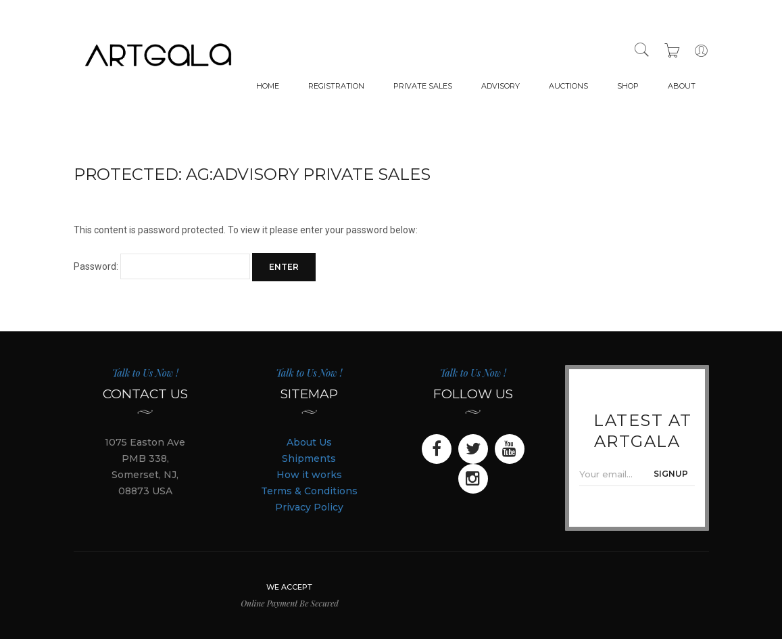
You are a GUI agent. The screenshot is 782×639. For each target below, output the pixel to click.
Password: (162, 266)
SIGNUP (671, 474)
